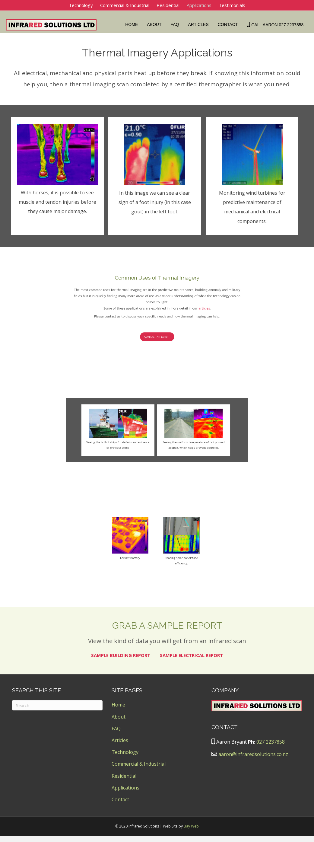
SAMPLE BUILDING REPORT (120, 662)
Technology (81, 5)
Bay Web (191, 832)
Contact (229, 24)
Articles (199, 24)
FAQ (176, 24)
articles (168, 358)
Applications (199, 5)
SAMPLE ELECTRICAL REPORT (191, 662)
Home (133, 24)
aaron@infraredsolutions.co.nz (253, 760)
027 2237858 (270, 748)
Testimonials (232, 5)
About (155, 24)
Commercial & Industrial (124, 5)
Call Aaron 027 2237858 (276, 24)
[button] (157, 364)
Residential (168, 5)
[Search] (57, 712)
